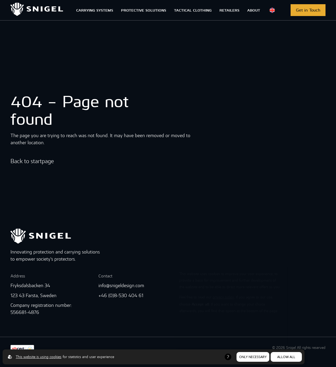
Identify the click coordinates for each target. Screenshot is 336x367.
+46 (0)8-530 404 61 (120, 295)
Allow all (286, 357)
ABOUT (253, 10)
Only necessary (253, 357)
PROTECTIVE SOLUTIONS (143, 10)
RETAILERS (229, 10)
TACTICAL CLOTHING (193, 10)
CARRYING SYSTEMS (94, 10)
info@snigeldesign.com (121, 285)
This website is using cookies (38, 357)
